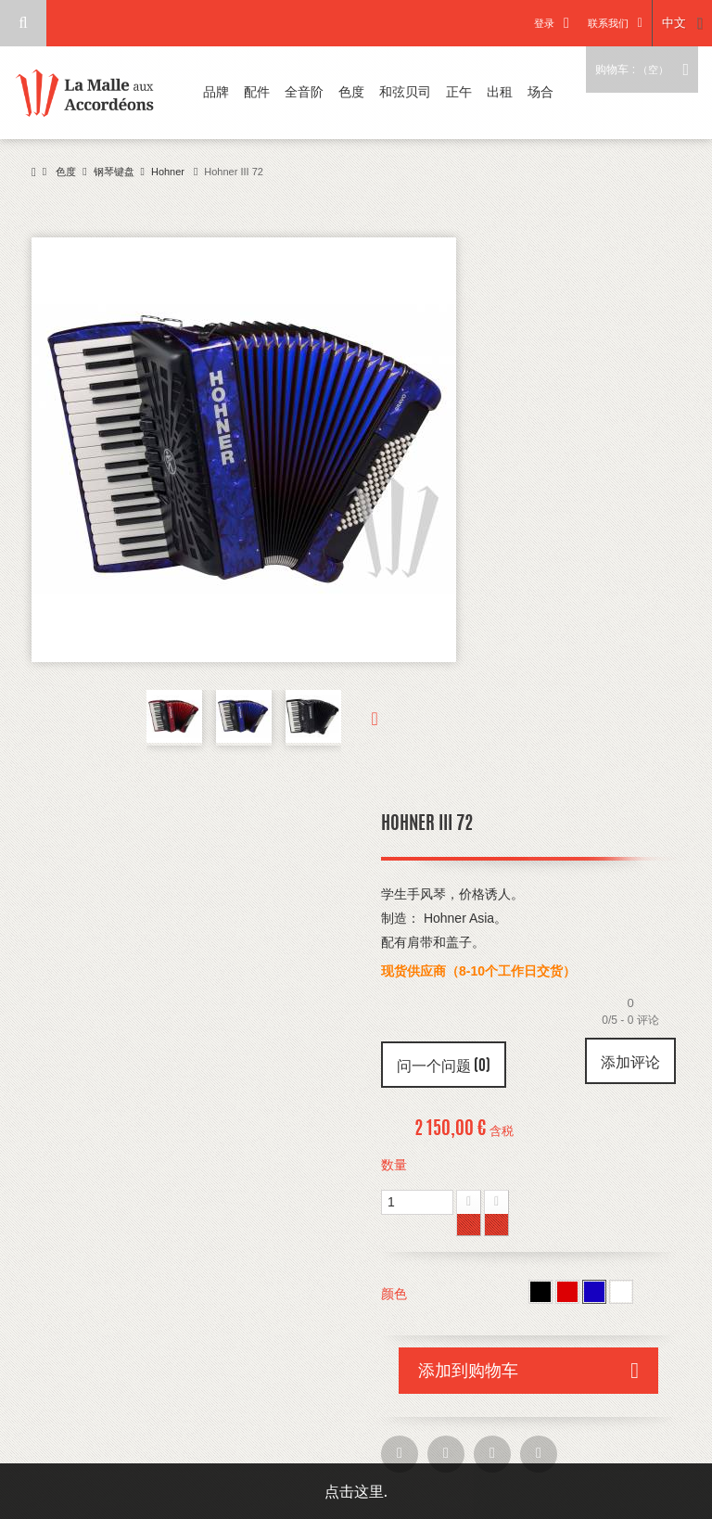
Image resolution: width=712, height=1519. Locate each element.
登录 (543, 23)
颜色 (396, 1293)
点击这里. (356, 1491)
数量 (394, 1164)
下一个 (359, 717)
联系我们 (607, 23)
